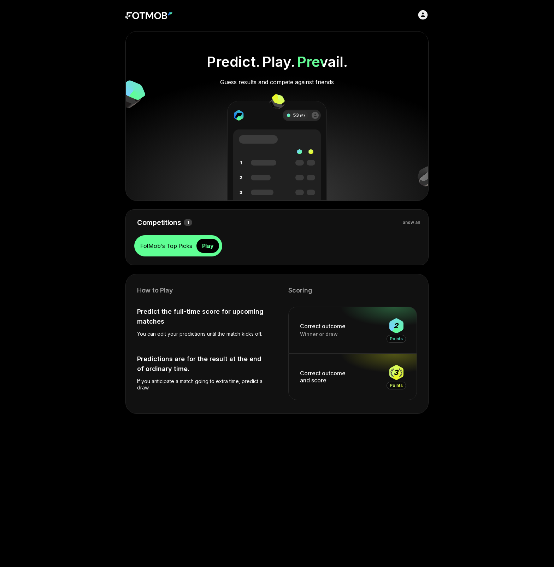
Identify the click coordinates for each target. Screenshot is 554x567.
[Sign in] (423, 15)
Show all (411, 222)
